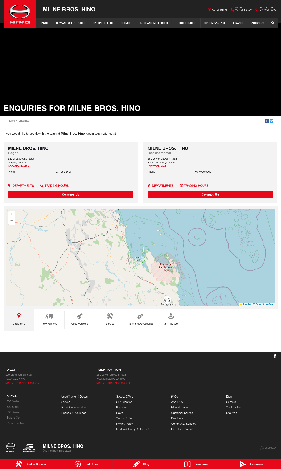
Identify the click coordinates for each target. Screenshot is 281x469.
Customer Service (182, 413)
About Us (257, 23)
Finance (238, 23)
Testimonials (233, 407)
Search (271, 23)
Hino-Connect (187, 23)
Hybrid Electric (15, 423)
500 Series (13, 406)
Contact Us (70, 194)
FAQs (174, 396)
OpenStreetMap (265, 304)
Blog (229, 396)
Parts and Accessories (154, 23)
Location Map (17, 166)
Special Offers (103, 23)
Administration (171, 318)
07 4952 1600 (242, 10)
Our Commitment (182, 429)
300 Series (13, 401)
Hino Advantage (215, 23)
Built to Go (13, 417)
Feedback (177, 418)
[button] (167, 300)
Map (8, 383)
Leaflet (245, 304)
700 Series (13, 412)
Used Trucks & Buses (74, 396)
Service (126, 23)
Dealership (19, 318)
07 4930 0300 (267, 10)
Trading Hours (57, 185)
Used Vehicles (79, 318)
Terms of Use (124, 418)
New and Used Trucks (70, 23)
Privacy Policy (124, 423)
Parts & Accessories (73, 407)
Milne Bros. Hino (69, 9)
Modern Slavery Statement (132, 429)
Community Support (183, 423)
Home (11, 120)
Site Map (231, 413)
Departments (23, 185)
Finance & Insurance (73, 413)
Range (44, 23)
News (119, 413)
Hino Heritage (179, 407)
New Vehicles (49, 318)
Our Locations (219, 9)
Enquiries (23, 120)
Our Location (124, 402)
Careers (231, 402)
